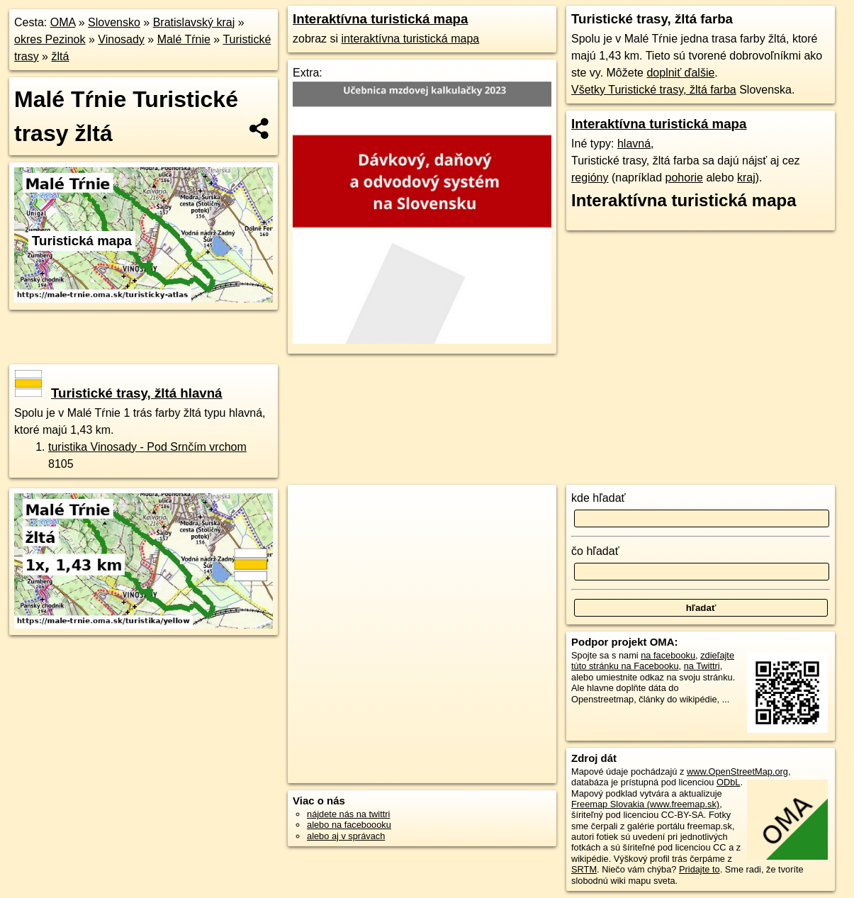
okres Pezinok (50, 39)
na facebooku (668, 655)
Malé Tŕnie (183, 39)
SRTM (584, 869)
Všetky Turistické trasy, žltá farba (653, 90)
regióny (589, 178)
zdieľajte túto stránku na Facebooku (652, 660)
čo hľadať (595, 551)
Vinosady (121, 39)
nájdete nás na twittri (348, 814)
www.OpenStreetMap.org (737, 771)
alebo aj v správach (346, 836)
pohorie (684, 178)
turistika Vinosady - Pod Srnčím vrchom (147, 447)
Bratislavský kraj (194, 22)
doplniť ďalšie (680, 73)
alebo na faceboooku (349, 824)
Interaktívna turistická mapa (380, 18)
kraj (746, 178)
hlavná (634, 143)
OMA (63, 22)
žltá (60, 56)
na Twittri (702, 666)
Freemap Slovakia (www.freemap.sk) (645, 804)
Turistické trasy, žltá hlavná (119, 393)
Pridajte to (699, 869)
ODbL (728, 782)
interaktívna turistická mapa (410, 39)
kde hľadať (598, 498)
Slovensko (114, 22)
